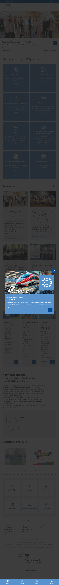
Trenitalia (11, 299)
